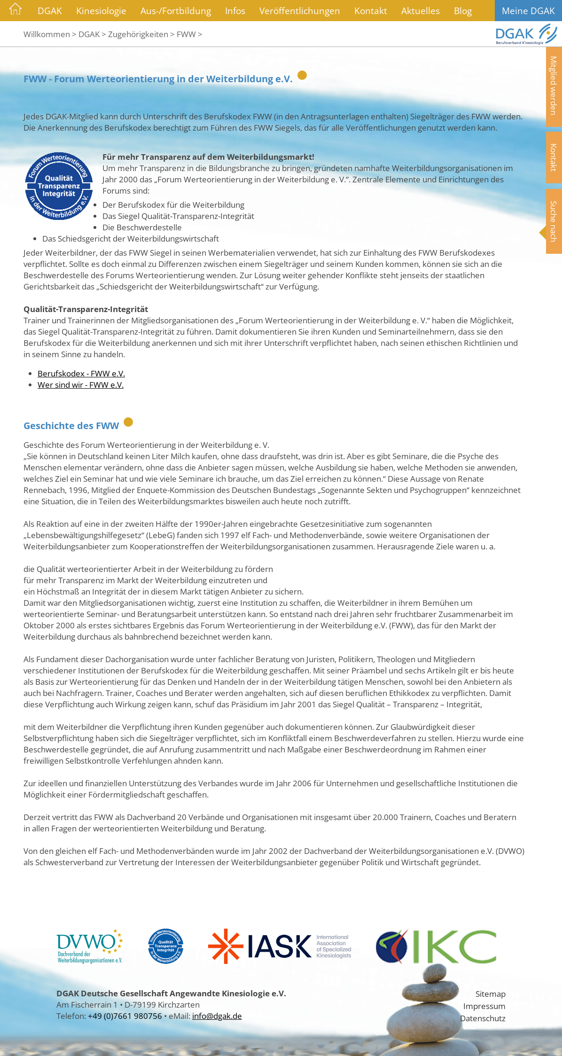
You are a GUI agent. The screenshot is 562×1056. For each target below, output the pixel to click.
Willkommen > (50, 33)
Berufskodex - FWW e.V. (81, 373)
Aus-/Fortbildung (175, 10)
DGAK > (92, 33)
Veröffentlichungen (299, 10)
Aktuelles (420, 10)
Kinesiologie (101, 10)
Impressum (484, 1005)
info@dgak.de (217, 1015)
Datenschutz (483, 1018)
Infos (235, 10)
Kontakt (370, 10)
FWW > (190, 33)
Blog (463, 10)
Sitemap (491, 993)
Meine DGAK (528, 10)
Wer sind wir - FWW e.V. (81, 384)
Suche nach (554, 221)
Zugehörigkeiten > (141, 33)
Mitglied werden (554, 85)
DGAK (50, 10)
